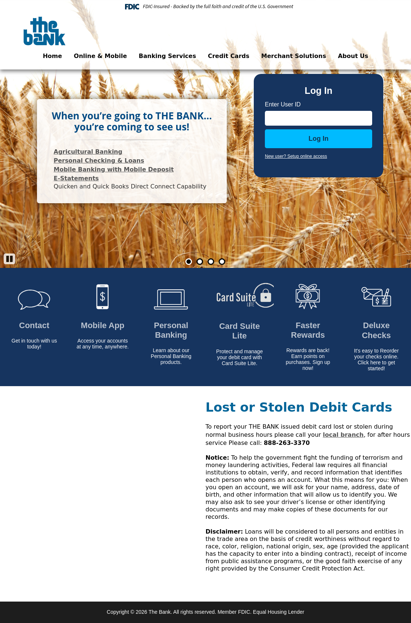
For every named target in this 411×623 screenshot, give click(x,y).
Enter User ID (283, 104)
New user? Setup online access (296, 156)
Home (52, 55)
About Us (353, 55)
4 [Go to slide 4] (222, 261)
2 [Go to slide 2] (199, 261)
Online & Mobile (100, 55)
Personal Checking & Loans (99, 160)
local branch (343, 434)
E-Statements (76, 178)
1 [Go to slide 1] (188, 261)
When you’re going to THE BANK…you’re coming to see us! (132, 121)
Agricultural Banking (88, 151)
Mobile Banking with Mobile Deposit (114, 169)
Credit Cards (228, 55)
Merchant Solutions (293, 55)
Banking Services (167, 55)
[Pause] (9, 258)
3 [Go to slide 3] (211, 261)
